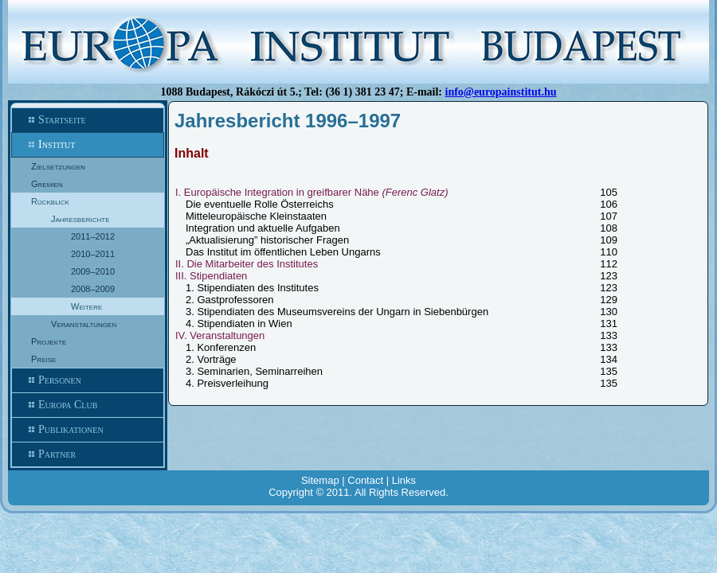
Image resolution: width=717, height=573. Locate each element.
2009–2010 (93, 271)
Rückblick (50, 201)
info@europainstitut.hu (501, 92)
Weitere (86, 306)
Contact (365, 480)
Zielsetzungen (58, 166)
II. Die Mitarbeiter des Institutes (246, 264)
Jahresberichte (80, 219)
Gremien (47, 184)
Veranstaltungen (83, 324)
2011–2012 (93, 236)
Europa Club (87, 405)
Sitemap (320, 480)
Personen (87, 380)
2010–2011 (93, 254)
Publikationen (87, 430)
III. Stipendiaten (211, 276)
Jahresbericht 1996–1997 (287, 120)
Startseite (87, 120)
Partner (87, 454)
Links (404, 480)
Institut (87, 145)
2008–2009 (93, 289)
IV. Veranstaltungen (219, 335)
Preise (43, 359)
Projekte (48, 341)
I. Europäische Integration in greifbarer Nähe (312, 192)
